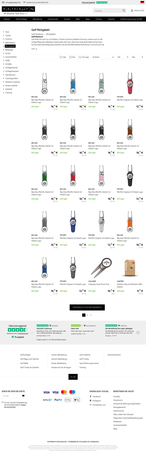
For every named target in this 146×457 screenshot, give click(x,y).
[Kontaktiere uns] (11, 2)
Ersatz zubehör (11, 85)
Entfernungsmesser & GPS (131, 19)
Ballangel (9, 49)
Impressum (118, 400)
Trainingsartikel (11, 78)
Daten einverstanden (15, 405)
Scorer (8, 53)
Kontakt (116, 396)
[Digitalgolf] (73, 377)
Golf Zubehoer (37, 34)
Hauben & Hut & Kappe (61, 367)
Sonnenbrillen (11, 57)
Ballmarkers (10, 42)
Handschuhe (53, 19)
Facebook (97, 396)
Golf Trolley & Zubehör (29, 367)
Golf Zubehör (84, 354)
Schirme (8, 39)
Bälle (78, 19)
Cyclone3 (83, 442)
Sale (64, 57)
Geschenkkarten (114, 354)
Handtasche (10, 74)
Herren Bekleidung (59, 354)
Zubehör (111, 19)
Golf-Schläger (21, 19)
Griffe (7, 60)
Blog (115, 428)
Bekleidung (37, 19)
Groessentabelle (120, 425)
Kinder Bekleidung (58, 363)
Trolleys (99, 19)
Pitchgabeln (10, 46)
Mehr (33, 49)
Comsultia (94, 442)
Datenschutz (118, 410)
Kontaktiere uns (99, 404)
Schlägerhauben (12, 71)
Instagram (97, 400)
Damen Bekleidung (59, 359)
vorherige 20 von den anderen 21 (87, 307)
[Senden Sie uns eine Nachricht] (35, 2)
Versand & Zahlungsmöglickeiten (127, 403)
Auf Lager (85, 57)
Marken (7, 19)
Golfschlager (25, 354)
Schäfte (8, 64)
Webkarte (117, 421)
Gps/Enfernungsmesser (89, 363)
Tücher (8, 35)
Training (8, 92)
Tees (7, 32)
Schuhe (67, 19)
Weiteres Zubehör (12, 82)
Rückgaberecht (119, 407)
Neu (73, 57)
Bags (88, 19)
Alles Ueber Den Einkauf (123, 414)
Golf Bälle (24, 363)
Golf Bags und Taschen (29, 359)
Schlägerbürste (11, 67)
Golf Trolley (84, 359)
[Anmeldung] (137, 10)
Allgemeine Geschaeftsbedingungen (128, 418)
